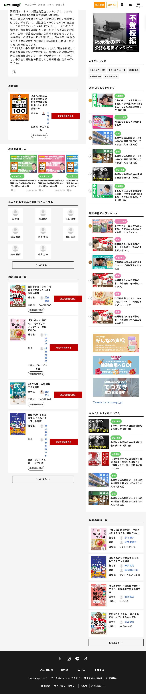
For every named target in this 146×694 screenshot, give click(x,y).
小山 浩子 (46, 339)
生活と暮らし (97, 70)
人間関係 (95, 76)
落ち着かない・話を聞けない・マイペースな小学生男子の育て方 (125, 589)
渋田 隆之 (48, 118)
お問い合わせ (98, 686)
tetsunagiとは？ (37, 678)
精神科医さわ (46, 447)
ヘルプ (84, 686)
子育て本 (60, 4)
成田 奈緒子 (46, 355)
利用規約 (45, 686)
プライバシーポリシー (65, 686)
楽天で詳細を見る (65, 116)
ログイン (112, 4)
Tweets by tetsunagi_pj (108, 402)
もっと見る (43, 265)
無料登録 (99, 4)
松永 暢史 (129, 596)
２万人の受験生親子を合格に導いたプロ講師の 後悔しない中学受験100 (40, 102)
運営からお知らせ (93, 678)
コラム (50, 4)
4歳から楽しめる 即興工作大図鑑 (39, 386)
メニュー (139, 5)
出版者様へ (112, 678)
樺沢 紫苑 (46, 430)
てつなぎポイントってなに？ (65, 678)
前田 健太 (47, 299)
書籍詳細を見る (39, 135)
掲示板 (41, 4)
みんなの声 (30, 4)
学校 (133, 70)
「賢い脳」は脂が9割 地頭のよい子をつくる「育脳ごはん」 (37, 325)
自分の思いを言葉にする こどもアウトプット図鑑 (37, 418)
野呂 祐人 (47, 394)
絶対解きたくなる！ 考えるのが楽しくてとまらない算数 (39, 290)
